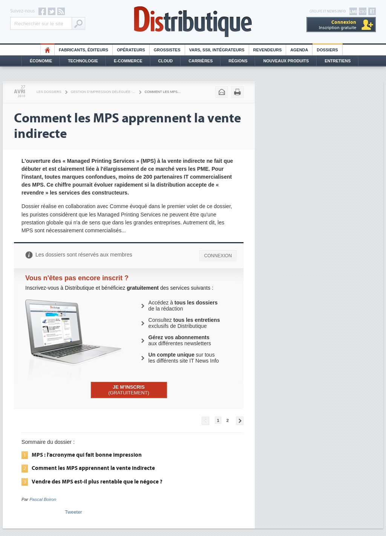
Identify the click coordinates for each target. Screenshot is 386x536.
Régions (237, 61)
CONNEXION (218, 255)
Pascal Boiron (42, 499)
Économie (41, 61)
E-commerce (128, 61)
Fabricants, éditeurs (83, 50)
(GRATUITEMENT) (128, 389)
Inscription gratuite (337, 24)
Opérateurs (131, 50)
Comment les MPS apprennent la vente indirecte (93, 468)
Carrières (200, 61)
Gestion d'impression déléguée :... (103, 92)
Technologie (83, 61)
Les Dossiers (49, 92)
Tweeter (73, 512)
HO (47, 50)
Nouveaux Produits (286, 61)
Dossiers (327, 50)
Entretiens (338, 61)
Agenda (299, 50)
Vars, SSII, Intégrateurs (217, 50)
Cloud (165, 61)
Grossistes (167, 50)
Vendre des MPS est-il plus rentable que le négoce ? (97, 481)
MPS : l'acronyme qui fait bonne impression (87, 454)
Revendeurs (267, 50)
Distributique (193, 22)
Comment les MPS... (163, 92)
